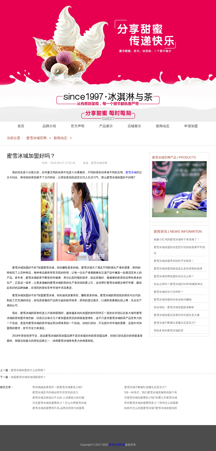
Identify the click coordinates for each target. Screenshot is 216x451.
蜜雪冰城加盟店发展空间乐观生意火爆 (177, 315)
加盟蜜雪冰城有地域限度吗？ (28, 377)
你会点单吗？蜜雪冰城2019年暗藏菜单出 (178, 284)
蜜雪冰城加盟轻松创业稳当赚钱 (173, 299)
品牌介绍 (49, 126)
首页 (21, 126)
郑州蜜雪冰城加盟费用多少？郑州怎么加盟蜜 (151, 402)
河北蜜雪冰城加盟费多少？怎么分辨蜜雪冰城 (59, 402)
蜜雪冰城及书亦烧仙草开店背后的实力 (55, 392)
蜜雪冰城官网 (36, 138)
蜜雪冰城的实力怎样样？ (168, 291)
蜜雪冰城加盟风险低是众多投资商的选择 (178, 268)
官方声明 (77, 126)
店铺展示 (134, 126)
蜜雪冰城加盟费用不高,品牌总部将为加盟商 (58, 408)
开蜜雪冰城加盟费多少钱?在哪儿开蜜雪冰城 (150, 397)
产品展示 (106, 126)
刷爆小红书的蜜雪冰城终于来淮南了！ (177, 239)
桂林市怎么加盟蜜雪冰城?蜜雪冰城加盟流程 (150, 408)
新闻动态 (162, 126)
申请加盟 (191, 126)
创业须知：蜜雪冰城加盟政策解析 (174, 307)
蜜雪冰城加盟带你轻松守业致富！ (174, 260)
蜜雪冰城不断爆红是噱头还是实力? (175, 322)
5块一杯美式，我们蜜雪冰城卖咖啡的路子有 (150, 392)
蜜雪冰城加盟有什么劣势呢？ (28, 370)
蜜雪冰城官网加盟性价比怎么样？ (174, 276)
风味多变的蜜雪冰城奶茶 (168, 330)
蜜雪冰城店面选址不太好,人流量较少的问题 (58, 397)
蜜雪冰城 (131, 172)
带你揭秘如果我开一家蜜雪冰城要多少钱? (57, 387)
